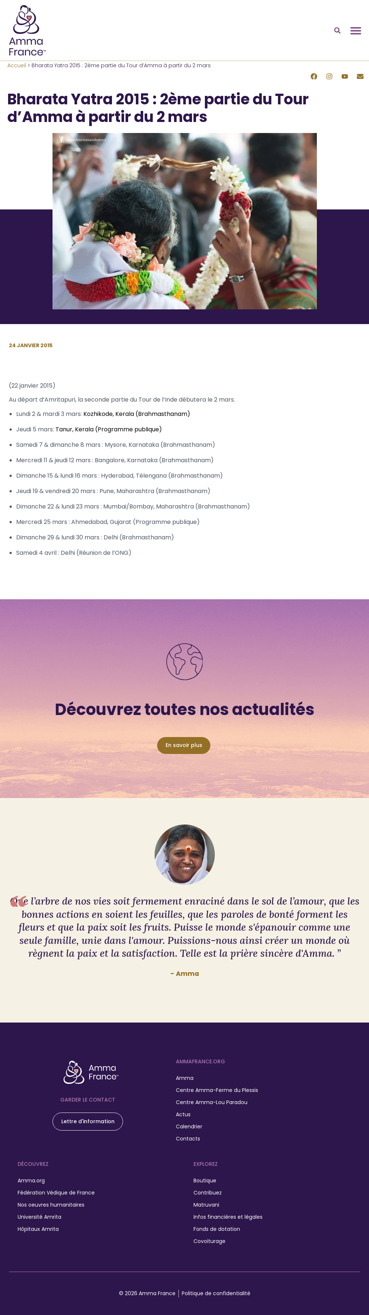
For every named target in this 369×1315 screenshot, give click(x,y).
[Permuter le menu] (356, 30)
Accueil (16, 65)
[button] (337, 30)
